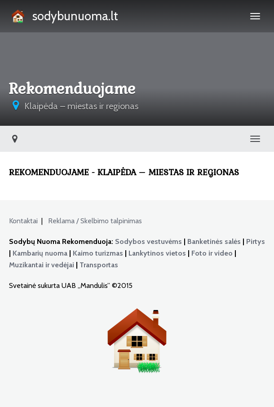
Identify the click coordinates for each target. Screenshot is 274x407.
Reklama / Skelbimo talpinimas (97, 221)
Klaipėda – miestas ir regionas (81, 106)
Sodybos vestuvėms (148, 241)
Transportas (99, 265)
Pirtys (255, 241)
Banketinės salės (214, 241)
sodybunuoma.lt (63, 17)
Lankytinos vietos (157, 253)
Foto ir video (212, 253)
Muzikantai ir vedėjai (41, 265)
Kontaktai (23, 221)
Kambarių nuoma (40, 253)
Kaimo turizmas (98, 253)
